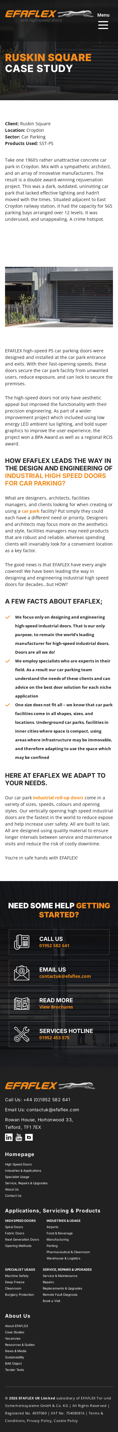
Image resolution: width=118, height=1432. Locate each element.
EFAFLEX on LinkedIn (9, 1137)
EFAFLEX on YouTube (19, 1137)
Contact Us (13, 1195)
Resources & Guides (20, 1344)
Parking (52, 1246)
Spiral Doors (14, 1227)
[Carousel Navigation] (59, 254)
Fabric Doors (14, 1233)
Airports (52, 1227)
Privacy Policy (39, 1420)
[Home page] (49, 16)
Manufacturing (58, 1239)
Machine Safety (17, 1276)
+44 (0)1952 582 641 (46, 1099)
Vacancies (12, 1338)
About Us (12, 1189)
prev (50, 254)
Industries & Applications (23, 1170)
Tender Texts (14, 1370)
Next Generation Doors (22, 1239)
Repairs (48, 1282)
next (68, 254)
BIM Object (13, 1363)
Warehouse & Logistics (63, 1258)
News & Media (15, 1351)
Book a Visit (51, 1301)
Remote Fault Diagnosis (60, 1294)
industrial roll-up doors (58, 798)
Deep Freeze (15, 1282)
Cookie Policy (66, 1420)
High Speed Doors (18, 1164)
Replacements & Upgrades (62, 1288)
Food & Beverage (60, 1233)
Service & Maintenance (60, 1276)
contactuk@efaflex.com (52, 1109)
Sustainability (14, 1357)
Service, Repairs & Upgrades (26, 1183)
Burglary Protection (19, 1294)
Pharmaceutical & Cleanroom (68, 1252)
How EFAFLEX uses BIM (29, 1137)
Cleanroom (13, 1288)
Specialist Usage (17, 1177)
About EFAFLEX (16, 1326)
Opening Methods (18, 1246)
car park (31, 511)
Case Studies (14, 1332)
